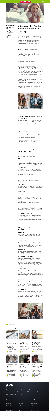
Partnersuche (8, 405)
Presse (20, 405)
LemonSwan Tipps (9, 407)
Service (20, 408)
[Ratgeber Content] (12, 341)
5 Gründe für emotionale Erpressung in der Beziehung (10, 32)
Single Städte (8, 408)
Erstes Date (8, 403)
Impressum (33, 405)
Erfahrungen (21, 403)
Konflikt (32, 171)
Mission (20, 401)
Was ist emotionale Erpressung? (10, 28)
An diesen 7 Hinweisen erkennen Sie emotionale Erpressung (11, 37)
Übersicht (8, 401)
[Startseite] (7, 1)
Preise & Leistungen (34, 407)
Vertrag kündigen (34, 408)
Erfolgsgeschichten (22, 407)
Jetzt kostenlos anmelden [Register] (25, 1)
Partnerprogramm (34, 403)
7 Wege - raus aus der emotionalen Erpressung (11, 42)
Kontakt (32, 401)
